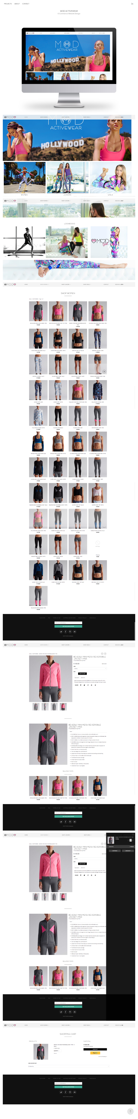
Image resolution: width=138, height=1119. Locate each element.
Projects (8, 4)
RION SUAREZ (69, 4)
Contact (25, 4)
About (17, 4)
